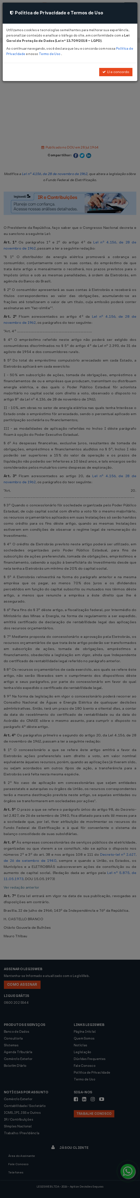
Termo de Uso (50, 54)
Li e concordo (115, 72)
